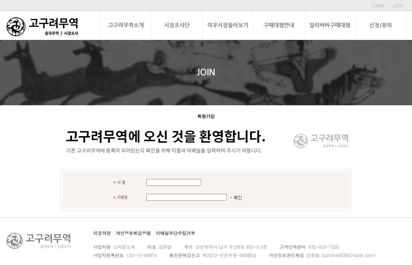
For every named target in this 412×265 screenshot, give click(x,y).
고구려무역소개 (126, 25)
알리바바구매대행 (329, 25)
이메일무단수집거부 (175, 233)
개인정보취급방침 (133, 233)
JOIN (398, 5)
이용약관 (102, 233)
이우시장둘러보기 (227, 25)
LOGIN (377, 5)
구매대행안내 (279, 25)
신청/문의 (380, 25)
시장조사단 (177, 25)
